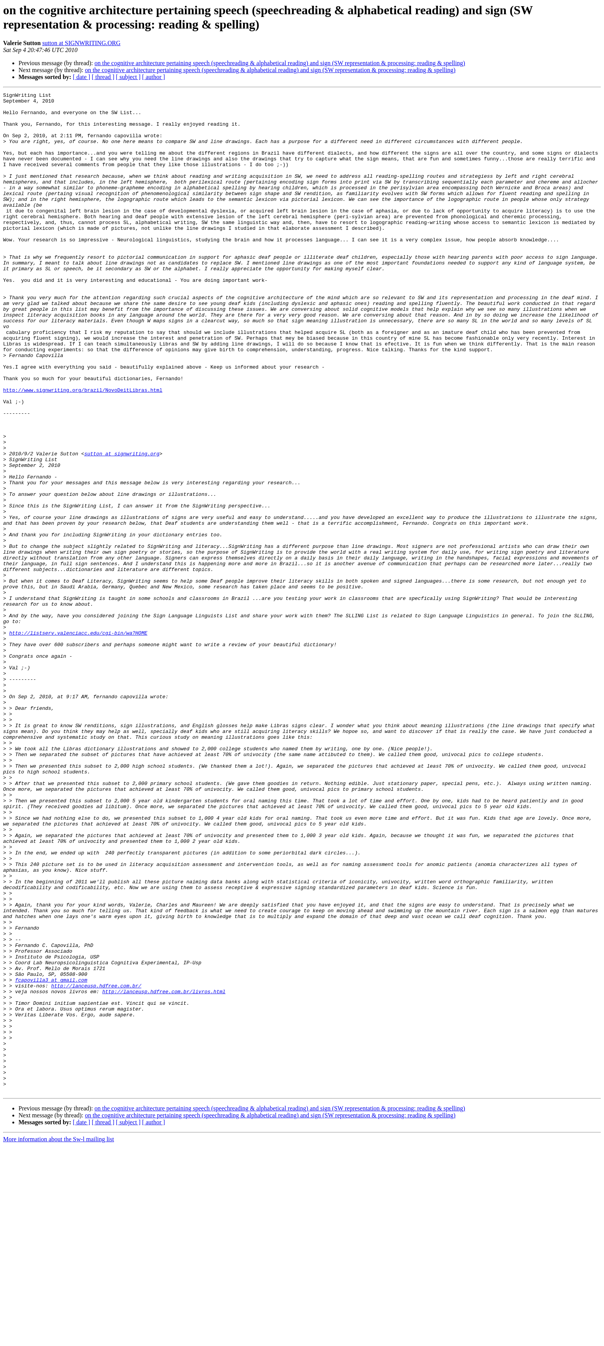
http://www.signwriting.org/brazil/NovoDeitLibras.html (82, 449)
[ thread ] (103, 77)
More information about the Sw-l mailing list (58, 1339)
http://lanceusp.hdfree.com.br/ (96, 1164)
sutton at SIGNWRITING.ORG (81, 43)
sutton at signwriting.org (121, 526)
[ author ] (153, 77)
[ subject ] (128, 77)
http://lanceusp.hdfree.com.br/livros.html (163, 1171)
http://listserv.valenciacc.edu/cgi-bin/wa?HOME (78, 741)
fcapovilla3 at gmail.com (51, 1157)
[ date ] (81, 77)
